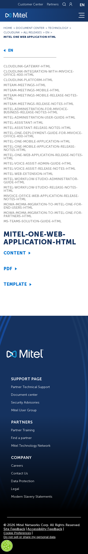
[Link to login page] (70, 4)
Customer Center (30, 4)
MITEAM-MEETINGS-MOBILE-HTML (32, 90)
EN (10, 50)
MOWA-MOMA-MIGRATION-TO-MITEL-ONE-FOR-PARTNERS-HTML (43, 214)
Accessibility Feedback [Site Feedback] (44, 529)
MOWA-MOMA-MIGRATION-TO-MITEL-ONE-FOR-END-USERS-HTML (43, 206)
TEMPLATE (15, 284)
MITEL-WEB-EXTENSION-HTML (28, 174)
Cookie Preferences (17, 533)
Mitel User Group (24, 410)
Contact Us (19, 473)
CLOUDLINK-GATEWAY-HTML (27, 66)
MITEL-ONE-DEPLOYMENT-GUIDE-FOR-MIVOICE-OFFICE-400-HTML (43, 134)
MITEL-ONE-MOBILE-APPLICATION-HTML (37, 141)
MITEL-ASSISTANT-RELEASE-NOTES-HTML (37, 128)
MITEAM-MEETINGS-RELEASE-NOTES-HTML (39, 104)
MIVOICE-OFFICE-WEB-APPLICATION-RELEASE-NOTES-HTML (41, 197)
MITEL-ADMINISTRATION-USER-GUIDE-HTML (39, 117)
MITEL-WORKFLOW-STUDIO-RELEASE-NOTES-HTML (40, 189)
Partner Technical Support (30, 387)
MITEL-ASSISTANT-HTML (23, 123)
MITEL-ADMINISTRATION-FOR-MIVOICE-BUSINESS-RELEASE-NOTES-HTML (36, 110)
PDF (8, 268)
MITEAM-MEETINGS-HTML (25, 85)
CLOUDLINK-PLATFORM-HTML (28, 80)
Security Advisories (25, 402)
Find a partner (21, 438)
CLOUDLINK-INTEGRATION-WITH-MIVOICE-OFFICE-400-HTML (39, 73)
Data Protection (22, 481)
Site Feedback (14, 529)
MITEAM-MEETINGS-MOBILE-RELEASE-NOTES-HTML (41, 97)
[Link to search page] (64, 4)
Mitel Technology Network (30, 446)
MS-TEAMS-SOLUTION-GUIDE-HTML (32, 221)
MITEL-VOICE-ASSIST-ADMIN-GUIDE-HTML (38, 163)
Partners (53, 4)
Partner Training (22, 430)
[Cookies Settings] (7, 546)
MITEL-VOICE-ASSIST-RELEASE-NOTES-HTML (40, 169)
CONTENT (15, 253)
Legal (15, 489)
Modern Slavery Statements (31, 497)
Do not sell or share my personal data (30, 537)
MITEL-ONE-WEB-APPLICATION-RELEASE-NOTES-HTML (43, 156)
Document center (24, 395)
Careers (17, 466)
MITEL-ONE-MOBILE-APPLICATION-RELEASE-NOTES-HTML (40, 148)
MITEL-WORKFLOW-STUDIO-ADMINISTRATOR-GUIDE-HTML (41, 180)
